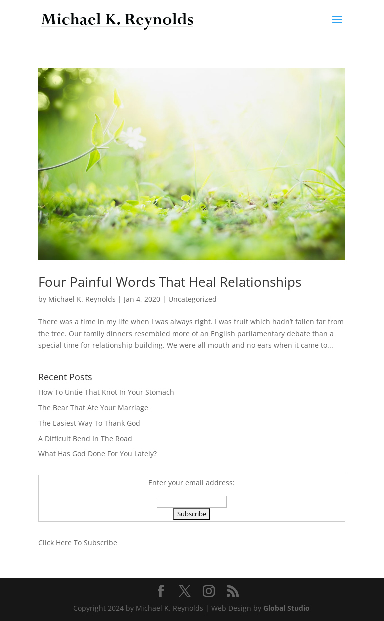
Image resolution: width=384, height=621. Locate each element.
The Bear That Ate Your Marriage (93, 407)
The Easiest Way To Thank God (89, 423)
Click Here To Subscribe (78, 542)
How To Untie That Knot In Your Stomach (106, 392)
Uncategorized (192, 299)
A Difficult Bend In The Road (85, 438)
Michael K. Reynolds (82, 299)
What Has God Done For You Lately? (97, 453)
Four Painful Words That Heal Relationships (170, 282)
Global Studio (287, 608)
